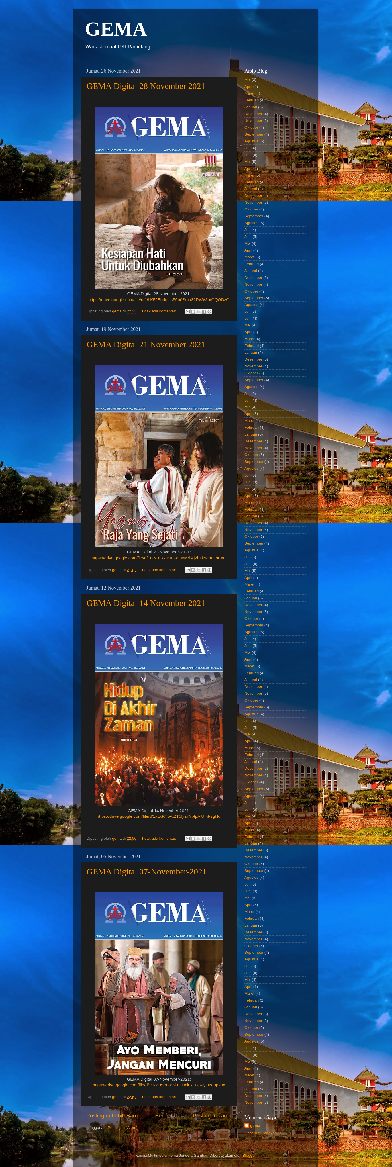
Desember (253, 114)
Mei (247, 79)
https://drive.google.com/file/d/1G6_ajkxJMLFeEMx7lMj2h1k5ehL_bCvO (158, 558)
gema (255, 1125)
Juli (247, 148)
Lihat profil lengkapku (262, 1133)
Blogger (249, 1155)
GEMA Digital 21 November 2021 (146, 344)
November (253, 120)
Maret (249, 93)
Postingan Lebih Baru (112, 1116)
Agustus (251, 141)
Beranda (165, 1116)
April (248, 86)
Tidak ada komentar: (159, 311)
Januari (250, 107)
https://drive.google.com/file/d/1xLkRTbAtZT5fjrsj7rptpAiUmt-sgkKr (159, 816)
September (253, 134)
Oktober (251, 127)
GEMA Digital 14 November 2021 (146, 603)
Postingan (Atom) (122, 1127)
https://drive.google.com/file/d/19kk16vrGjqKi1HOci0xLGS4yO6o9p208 (159, 1085)
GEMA (116, 29)
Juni (248, 155)
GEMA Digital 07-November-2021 (147, 871)
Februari (251, 100)
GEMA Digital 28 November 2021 (146, 86)
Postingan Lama (212, 1116)
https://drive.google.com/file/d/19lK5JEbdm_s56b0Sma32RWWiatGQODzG (159, 299)
